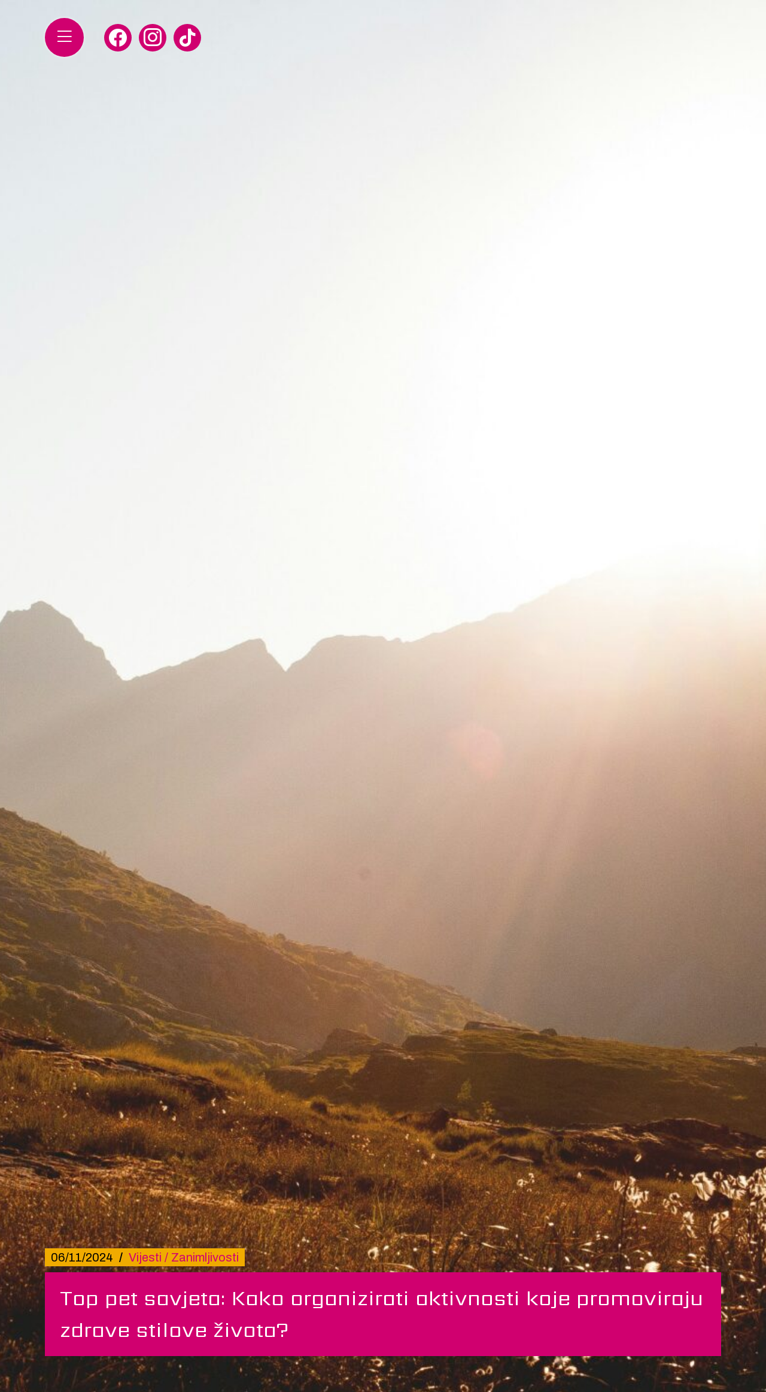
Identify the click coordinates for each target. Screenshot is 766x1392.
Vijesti (145, 1257)
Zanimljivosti (205, 1257)
